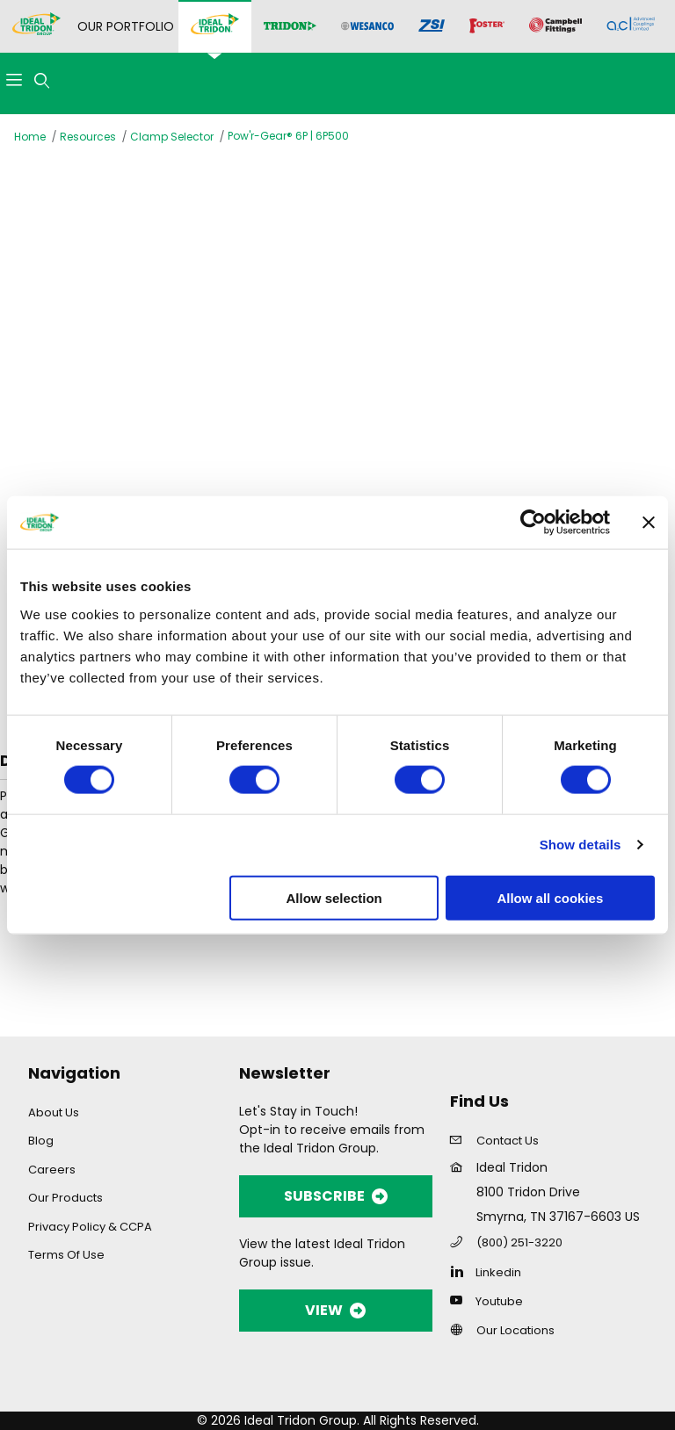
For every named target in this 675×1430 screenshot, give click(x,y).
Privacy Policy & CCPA (90, 1226)
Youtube (499, 1301)
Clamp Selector (172, 136)
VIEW (335, 1310)
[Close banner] (648, 522)
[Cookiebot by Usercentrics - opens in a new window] (533, 522)
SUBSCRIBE (336, 1196)
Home (30, 136)
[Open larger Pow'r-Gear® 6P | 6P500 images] (337, 348)
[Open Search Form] (42, 81)
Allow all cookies (550, 897)
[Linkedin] (461, 1271)
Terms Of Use (66, 1254)
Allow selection (334, 897)
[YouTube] (461, 1300)
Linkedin (498, 1272)
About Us (53, 1112)
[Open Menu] (14, 81)
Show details (580, 844)
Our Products (65, 1197)
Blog (41, 1140)
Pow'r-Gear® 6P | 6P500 (288, 135)
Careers (52, 1169)
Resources (88, 136)
